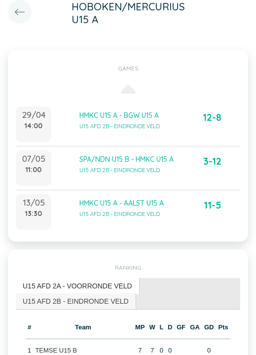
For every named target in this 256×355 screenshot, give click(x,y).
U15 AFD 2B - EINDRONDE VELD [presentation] (76, 301)
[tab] (78, 286)
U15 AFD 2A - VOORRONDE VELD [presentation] (77, 286)
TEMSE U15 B (56, 350)
